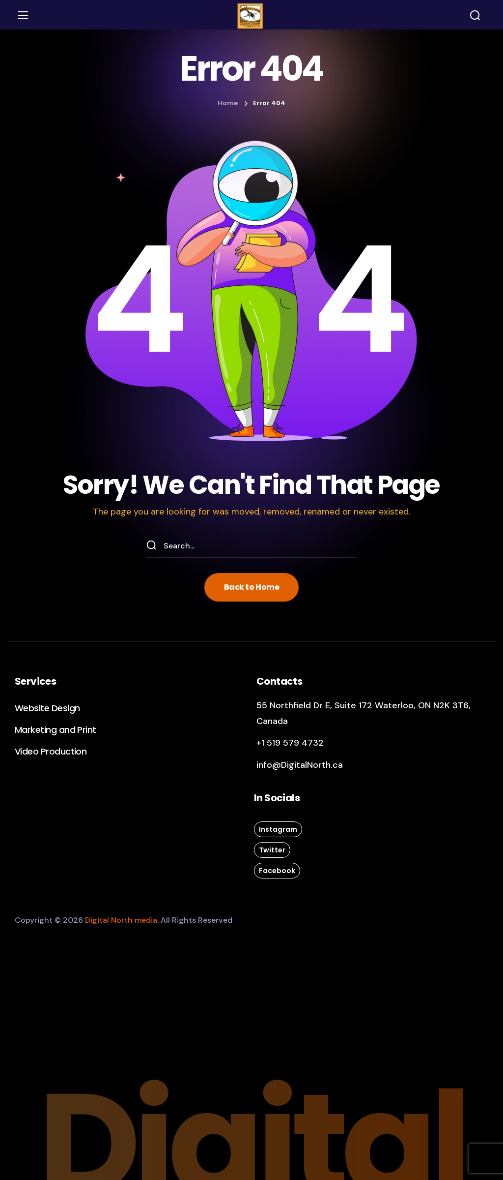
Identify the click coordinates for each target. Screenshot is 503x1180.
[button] (475, 15)
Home (228, 103)
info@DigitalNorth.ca (299, 765)
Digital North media (121, 920)
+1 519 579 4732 (290, 743)
